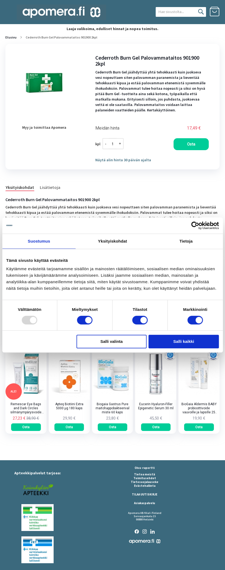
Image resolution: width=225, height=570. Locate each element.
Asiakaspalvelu (144, 503)
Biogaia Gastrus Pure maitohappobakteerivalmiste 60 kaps (112, 408)
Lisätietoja (50, 187)
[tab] (22, 187)
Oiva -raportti (145, 468)
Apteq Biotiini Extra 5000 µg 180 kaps (69, 406)
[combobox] (174, 12)
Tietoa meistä (144, 474)
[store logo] (61, 12)
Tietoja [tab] (186, 241)
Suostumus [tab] (39, 241)
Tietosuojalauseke (144, 482)
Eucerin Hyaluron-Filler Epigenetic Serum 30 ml (156, 406)
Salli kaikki (183, 341)
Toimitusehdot (144, 478)
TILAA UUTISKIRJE (144, 494)
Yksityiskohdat (20, 187)
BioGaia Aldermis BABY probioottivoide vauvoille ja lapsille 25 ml (199, 408)
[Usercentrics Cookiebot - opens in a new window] (195, 225)
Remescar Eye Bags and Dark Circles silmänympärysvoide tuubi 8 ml (25, 408)
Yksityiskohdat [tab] (112, 241)
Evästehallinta (144, 486)
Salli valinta (111, 341)
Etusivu (11, 37)
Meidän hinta (107, 128)
